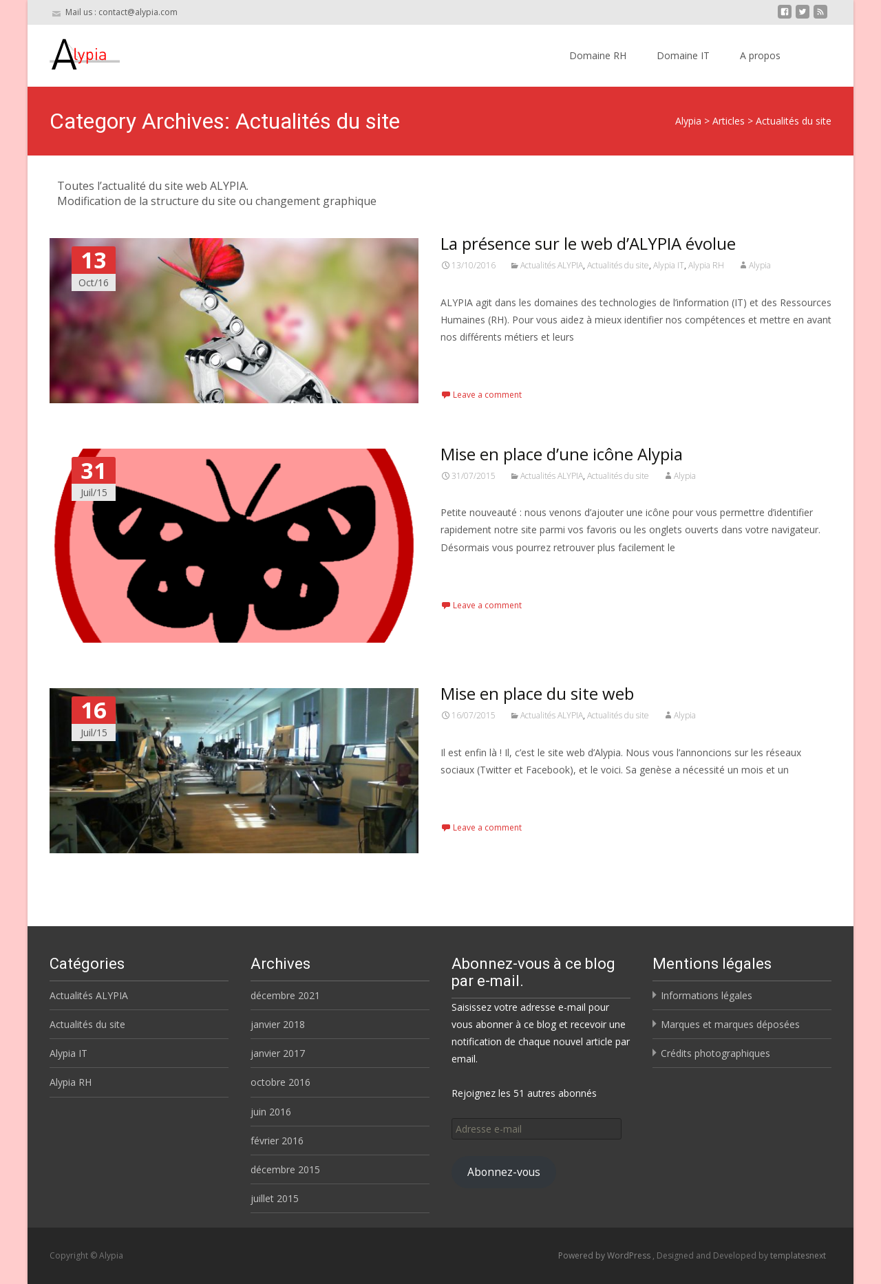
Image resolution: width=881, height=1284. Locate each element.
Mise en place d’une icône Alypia (561, 453)
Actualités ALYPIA (551, 265)
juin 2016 (271, 1111)
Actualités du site (618, 265)
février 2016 (277, 1140)
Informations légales (706, 995)
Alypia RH (706, 265)
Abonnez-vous (503, 1171)
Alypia (760, 265)
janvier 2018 (278, 1024)
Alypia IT (668, 265)
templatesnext (798, 1255)
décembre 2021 (285, 995)
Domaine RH (597, 55)
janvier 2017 (278, 1053)
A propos (760, 55)
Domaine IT (683, 55)
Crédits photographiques (715, 1053)
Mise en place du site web (537, 693)
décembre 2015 (285, 1169)
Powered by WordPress (605, 1255)
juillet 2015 (275, 1198)
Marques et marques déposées (730, 1024)
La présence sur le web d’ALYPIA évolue (588, 243)
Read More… (471, 362)
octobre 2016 (280, 1082)
